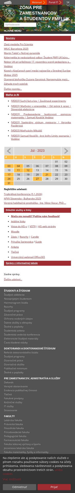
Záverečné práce (13, 314)
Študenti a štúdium (17, 290)
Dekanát (8, 382)
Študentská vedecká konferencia (22, 334)
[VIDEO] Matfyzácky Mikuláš (26, 130)
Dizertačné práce (13, 360)
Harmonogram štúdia (16, 302)
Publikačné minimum (15, 368)
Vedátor (8, 66)
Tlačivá (15, 252)
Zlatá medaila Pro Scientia (18, 44)
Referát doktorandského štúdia (21, 352)
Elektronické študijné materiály (21, 338)
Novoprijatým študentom (18, 298)
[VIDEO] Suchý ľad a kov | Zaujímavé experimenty (38, 101)
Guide (38, 241)
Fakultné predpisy (14, 398)
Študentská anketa (14, 330)
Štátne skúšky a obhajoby (18, 322)
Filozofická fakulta (14, 428)
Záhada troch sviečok (16, 83)
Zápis (14, 236)
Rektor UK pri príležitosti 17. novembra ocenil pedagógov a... (37, 62)
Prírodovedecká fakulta (17, 432)
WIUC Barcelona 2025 (16, 48)
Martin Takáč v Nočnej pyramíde (22, 53)
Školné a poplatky (13, 326)
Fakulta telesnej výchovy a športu (22, 444)
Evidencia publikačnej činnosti (20, 390)
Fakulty (9, 416)
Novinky (10, 38)
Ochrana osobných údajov (18, 318)
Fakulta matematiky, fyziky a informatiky (26, 452)
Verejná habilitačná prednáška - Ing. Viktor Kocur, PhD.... (35, 203)
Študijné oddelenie (14, 294)
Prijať (54, 487)
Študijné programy (14, 310)
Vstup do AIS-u (19, 226)
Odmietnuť (19, 487)
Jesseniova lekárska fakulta (19, 448)
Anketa (15, 247)
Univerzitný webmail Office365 (28, 257)
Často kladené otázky (16, 342)
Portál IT (53, 2)
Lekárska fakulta (13, 420)
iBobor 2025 (11, 75)
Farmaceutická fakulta (16, 440)
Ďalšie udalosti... (13, 279)
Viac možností (12, 479)
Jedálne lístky (18, 221)
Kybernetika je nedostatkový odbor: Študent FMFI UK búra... (36, 57)
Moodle (15, 231)
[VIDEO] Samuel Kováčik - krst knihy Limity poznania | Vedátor (41, 137)
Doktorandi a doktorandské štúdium (29, 348)
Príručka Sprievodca (22, 241)
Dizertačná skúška (14, 364)
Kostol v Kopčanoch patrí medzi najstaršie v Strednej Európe (37, 70)
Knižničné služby (13, 402)
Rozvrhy (24, 236)
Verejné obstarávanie (16, 386)
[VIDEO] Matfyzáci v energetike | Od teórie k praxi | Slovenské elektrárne (41, 107)
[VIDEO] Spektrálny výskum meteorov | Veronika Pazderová (41, 124)
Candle (35, 236)
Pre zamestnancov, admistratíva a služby (32, 378)
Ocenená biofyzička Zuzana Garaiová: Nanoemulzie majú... (36, 79)
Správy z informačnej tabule (22, 263)
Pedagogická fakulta (15, 436)
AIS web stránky (47, 226)
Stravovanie (10, 410)
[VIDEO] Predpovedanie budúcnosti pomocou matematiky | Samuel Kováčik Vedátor (41, 116)
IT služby (9, 406)
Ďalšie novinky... (13, 89)
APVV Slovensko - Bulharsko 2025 (22, 198)
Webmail (37, 2)
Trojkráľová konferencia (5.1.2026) (23, 194)
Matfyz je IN (12, 94)
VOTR (33, 226)
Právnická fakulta (13, 424)
